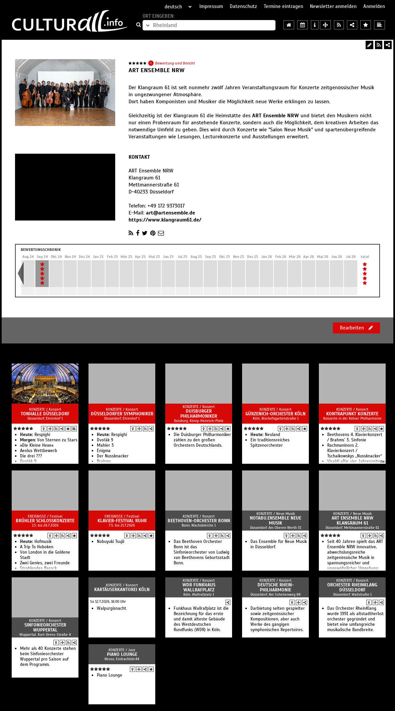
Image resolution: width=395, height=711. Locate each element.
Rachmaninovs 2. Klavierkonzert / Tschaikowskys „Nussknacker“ (354, 451)
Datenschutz (243, 6)
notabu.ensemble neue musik (275, 521)
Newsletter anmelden (333, 6)
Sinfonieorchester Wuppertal (45, 627)
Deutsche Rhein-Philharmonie (275, 587)
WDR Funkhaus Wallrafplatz (198, 587)
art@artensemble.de (170, 212)
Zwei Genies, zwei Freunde (45, 563)
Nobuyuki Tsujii (110, 541)
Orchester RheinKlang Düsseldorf (352, 587)
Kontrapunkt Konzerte (352, 413)
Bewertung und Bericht (175, 63)
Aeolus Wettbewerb (38, 450)
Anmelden (374, 6)
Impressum (211, 6)
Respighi (35, 434)
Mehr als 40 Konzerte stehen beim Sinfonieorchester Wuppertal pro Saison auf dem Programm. (48, 656)
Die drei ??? (31, 456)
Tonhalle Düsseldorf (45, 413)
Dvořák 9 (105, 440)
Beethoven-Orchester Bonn (199, 520)
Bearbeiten (356, 328)
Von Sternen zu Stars (48, 440)
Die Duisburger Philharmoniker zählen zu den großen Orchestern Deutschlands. (202, 440)
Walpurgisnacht (111, 608)
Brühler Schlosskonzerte (45, 520)
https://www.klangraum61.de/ (165, 220)
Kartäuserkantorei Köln (122, 589)
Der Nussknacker (113, 456)
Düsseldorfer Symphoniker (122, 413)
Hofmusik (35, 541)
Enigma (104, 450)
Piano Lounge (122, 654)
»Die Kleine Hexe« (36, 445)
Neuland (265, 434)
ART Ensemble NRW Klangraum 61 (352, 521)
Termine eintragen (283, 6)
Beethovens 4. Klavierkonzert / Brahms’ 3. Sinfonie (354, 437)
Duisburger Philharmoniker (198, 414)
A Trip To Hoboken (36, 547)
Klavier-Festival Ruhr (122, 520)
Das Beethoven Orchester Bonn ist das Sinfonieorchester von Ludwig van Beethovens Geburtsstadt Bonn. (202, 552)
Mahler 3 (105, 445)
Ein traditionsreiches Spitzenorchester (269, 442)
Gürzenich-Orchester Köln (275, 413)
